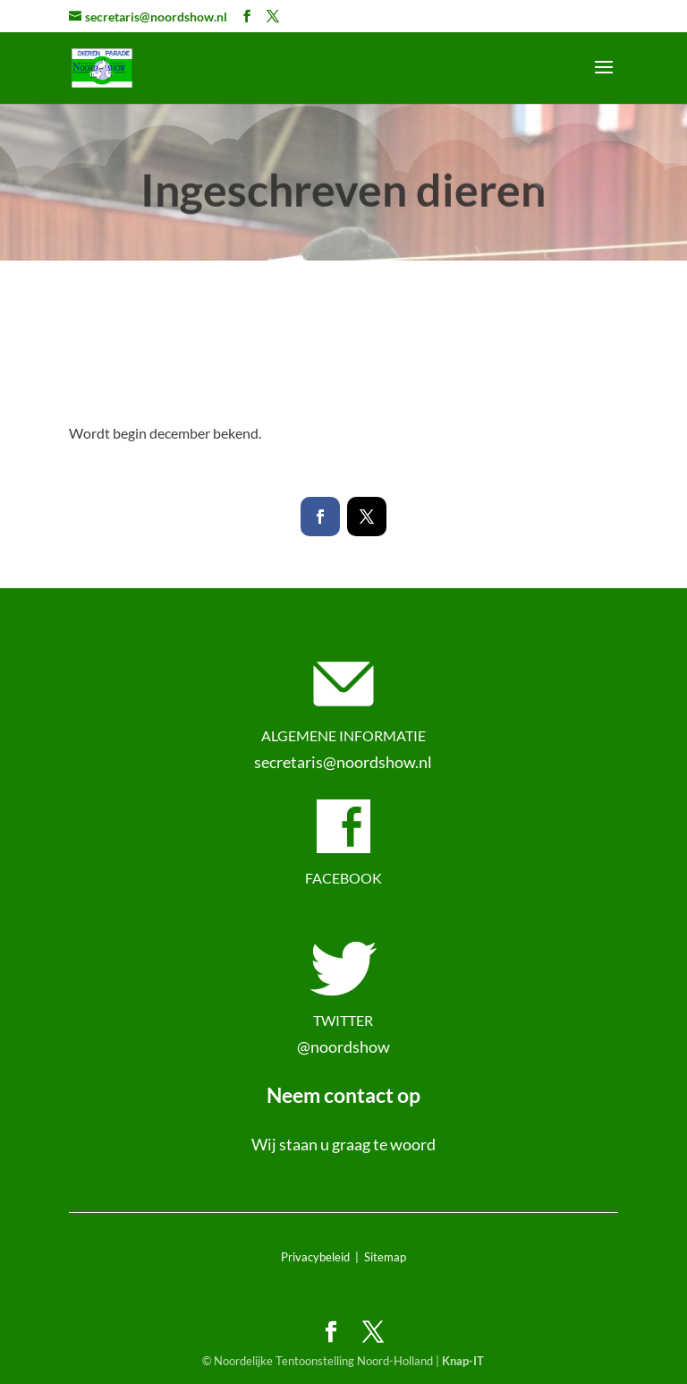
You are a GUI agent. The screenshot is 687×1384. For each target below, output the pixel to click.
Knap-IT (463, 1361)
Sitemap (385, 1257)
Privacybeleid (315, 1257)
